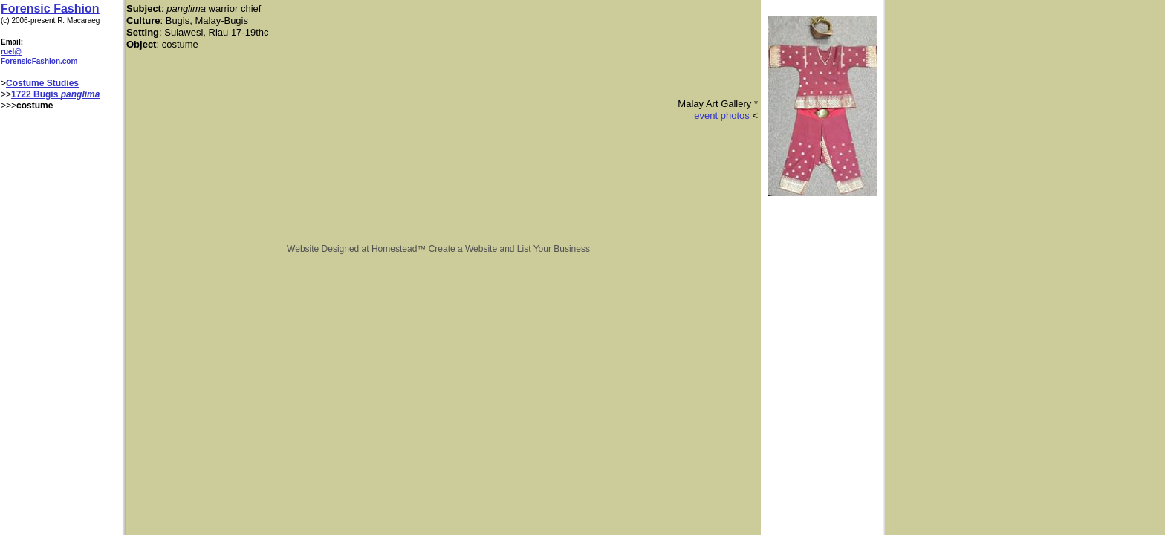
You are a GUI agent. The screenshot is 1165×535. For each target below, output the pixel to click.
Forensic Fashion (50, 8)
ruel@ (11, 52)
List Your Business (553, 249)
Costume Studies (42, 83)
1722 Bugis (36, 94)
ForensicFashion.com (39, 61)
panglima (80, 94)
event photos (721, 115)
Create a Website (463, 249)
